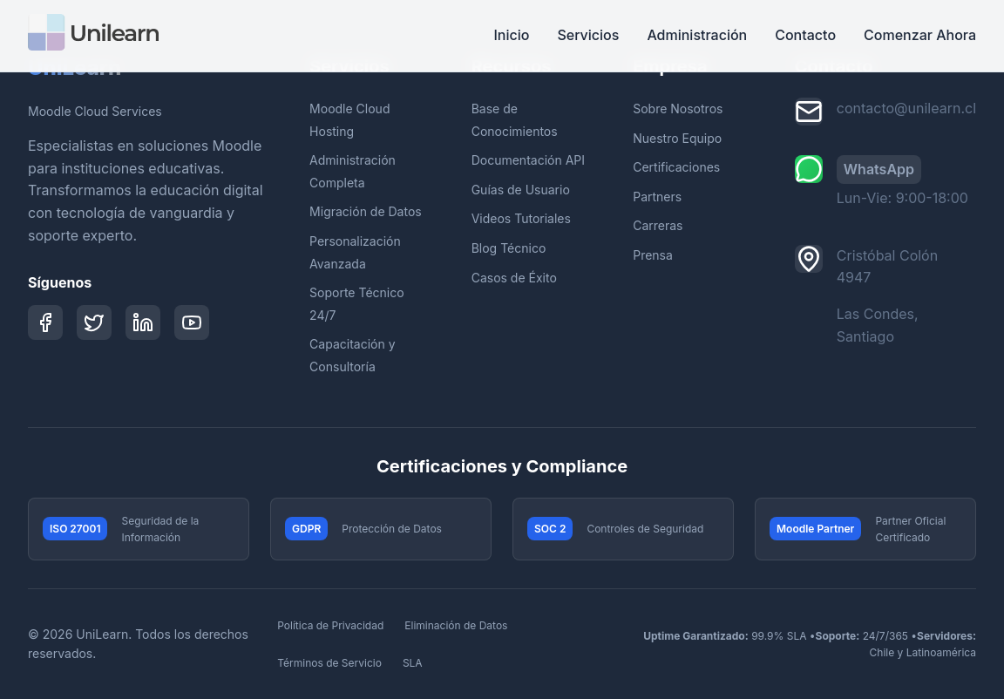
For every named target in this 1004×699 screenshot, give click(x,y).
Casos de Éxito (514, 277)
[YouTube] (191, 322)
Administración (697, 35)
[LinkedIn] (143, 322)
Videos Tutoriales (521, 218)
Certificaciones (676, 166)
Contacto (805, 35)
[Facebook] (45, 322)
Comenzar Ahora (920, 35)
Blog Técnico (508, 248)
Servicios (588, 35)
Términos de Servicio (329, 662)
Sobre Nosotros (677, 108)
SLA (413, 662)
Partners (657, 196)
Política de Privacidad (330, 625)
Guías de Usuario (520, 189)
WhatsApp (879, 169)
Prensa (653, 255)
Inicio (511, 35)
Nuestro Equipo (677, 138)
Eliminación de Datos (455, 625)
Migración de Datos (365, 211)
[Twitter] (94, 322)
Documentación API (528, 160)
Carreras (657, 225)
